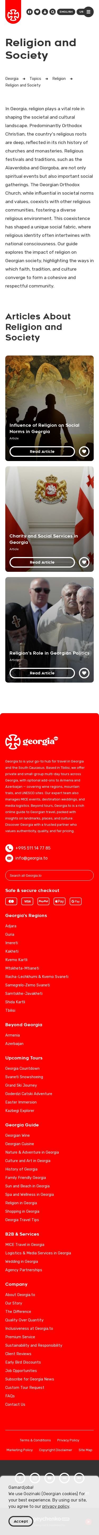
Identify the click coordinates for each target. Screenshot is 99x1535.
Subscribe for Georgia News (29, 1379)
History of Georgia (21, 1169)
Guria (9, 934)
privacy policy (55, 1506)
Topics (35, 78)
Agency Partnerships (23, 1270)
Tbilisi (10, 1010)
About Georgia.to (20, 1295)
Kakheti (11, 951)
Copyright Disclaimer (55, 1450)
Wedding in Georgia (21, 1261)
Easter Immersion (21, 1102)
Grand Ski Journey (21, 1085)
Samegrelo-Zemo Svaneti (27, 985)
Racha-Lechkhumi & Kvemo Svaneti (36, 977)
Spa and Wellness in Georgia (29, 1194)
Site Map (85, 1450)
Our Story (13, 1303)
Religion (59, 78)
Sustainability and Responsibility (33, 1345)
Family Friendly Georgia (25, 1178)
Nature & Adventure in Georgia (32, 1152)
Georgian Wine (17, 1135)
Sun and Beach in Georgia (27, 1186)
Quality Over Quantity (24, 1320)
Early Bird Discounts (23, 1362)
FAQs (10, 1396)
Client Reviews (18, 1354)
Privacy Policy (68, 1440)
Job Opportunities (21, 1371)
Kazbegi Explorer (19, 1111)
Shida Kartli (15, 1002)
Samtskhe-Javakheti (24, 993)
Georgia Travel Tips (22, 1220)
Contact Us (15, 1404)
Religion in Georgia (21, 1203)
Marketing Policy (20, 1450)
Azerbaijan (14, 1044)
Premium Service (20, 1337)
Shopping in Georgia (22, 1211)
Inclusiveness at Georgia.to (29, 1328)
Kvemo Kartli (16, 960)
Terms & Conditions (35, 1440)
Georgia (11, 78)
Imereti (11, 943)
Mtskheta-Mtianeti (22, 968)
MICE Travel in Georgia (24, 1245)
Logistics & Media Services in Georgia (38, 1253)
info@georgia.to (26, 858)
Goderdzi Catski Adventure (28, 1094)
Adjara (10, 926)
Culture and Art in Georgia (27, 1161)
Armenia (12, 1035)
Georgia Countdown (22, 1068)
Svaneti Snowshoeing (24, 1077)
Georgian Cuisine (19, 1144)
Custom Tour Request (24, 1387)
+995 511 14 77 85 (27, 848)
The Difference (18, 1311)
